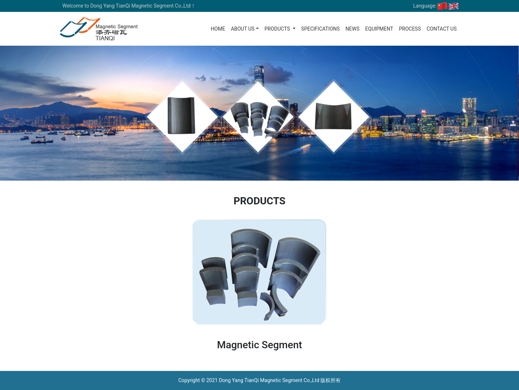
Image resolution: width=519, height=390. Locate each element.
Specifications (320, 29)
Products (278, 29)
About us (243, 29)
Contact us (442, 29)
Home (218, 29)
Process (410, 29)
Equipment (379, 29)
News (353, 29)
